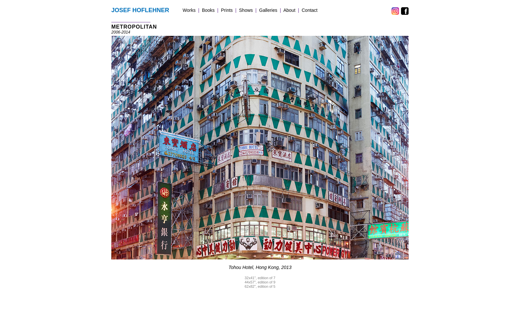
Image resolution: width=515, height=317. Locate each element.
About (289, 10)
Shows (246, 10)
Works (189, 10)
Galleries (268, 10)
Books (208, 10)
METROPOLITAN (134, 27)
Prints (227, 10)
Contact (310, 10)
